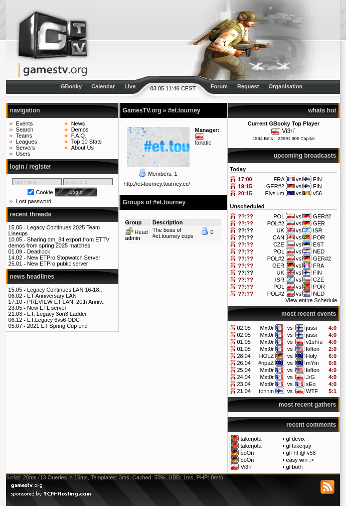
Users (23, 154)
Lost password (34, 201)
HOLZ (266, 356)
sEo (310, 384)
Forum (219, 86)
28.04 (244, 356)
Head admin (136, 235)
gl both (294, 467)
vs (290, 328)
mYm (312, 363)
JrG (310, 377)
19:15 (245, 186)
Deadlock (38, 251)
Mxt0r (267, 328)
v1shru (314, 342)
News (78, 123)
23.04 (244, 384)
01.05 (244, 342)
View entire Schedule (311, 300)
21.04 (244, 391)
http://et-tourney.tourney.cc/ (157, 184)
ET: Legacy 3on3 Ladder (57, 314)
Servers (25, 148)
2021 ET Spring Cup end (57, 326)
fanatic (203, 143)
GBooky (71, 86)
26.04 (244, 363)
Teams (24, 136)
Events (24, 123)
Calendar (103, 86)
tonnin (266, 391)
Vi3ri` (289, 131)
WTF (312, 391)
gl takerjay (298, 446)
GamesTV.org (142, 110)
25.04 (244, 370)
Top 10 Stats (86, 142)
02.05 (244, 328)
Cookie (44, 192)
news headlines (32, 276)
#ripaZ (266, 363)
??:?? (246, 216)
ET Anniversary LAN (52, 296)
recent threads (31, 214)
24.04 (244, 377)
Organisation (285, 86)
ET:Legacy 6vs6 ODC (53, 320)
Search (25, 129)
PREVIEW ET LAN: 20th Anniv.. (66, 302)
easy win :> (300, 460)
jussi (311, 328)
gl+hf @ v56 (301, 453)
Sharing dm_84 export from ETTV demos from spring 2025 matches (59, 242)
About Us (82, 148)
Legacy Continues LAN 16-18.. (64, 290)
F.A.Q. (79, 136)
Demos (80, 129)
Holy (311, 356)
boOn (247, 453)
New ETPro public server (57, 264)
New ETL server (46, 308)
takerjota (251, 439)
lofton (312, 349)
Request (248, 86)
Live (129, 86)
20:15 (245, 193)
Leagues (26, 142)
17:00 (245, 179)
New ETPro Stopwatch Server (63, 258)
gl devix (295, 439)
